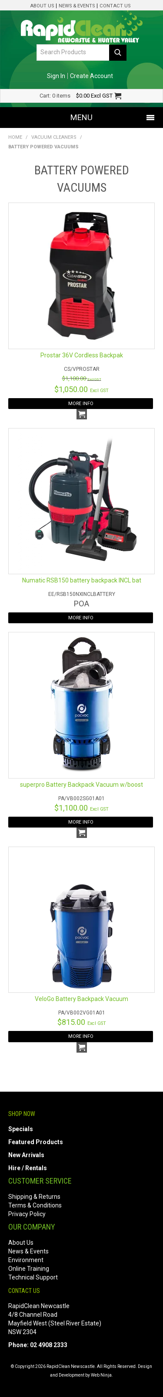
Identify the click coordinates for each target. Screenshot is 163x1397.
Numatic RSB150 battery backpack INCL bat (81, 580)
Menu (81, 117)
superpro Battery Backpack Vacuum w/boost (81, 784)
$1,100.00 (81, 378)
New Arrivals (26, 1155)
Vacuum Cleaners (54, 137)
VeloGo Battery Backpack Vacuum (81, 998)
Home (15, 137)
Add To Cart (82, 414)
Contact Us (115, 5)
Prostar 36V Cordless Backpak (81, 355)
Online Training (28, 1268)
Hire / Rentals (27, 1168)
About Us (42, 5)
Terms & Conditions (35, 1205)
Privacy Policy (27, 1214)
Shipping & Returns (34, 1196)
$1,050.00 (81, 389)
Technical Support (33, 1277)
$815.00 (81, 1022)
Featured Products (35, 1142)
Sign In (56, 76)
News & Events (77, 5)
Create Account (91, 76)
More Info (80, 403)
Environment (25, 1259)
